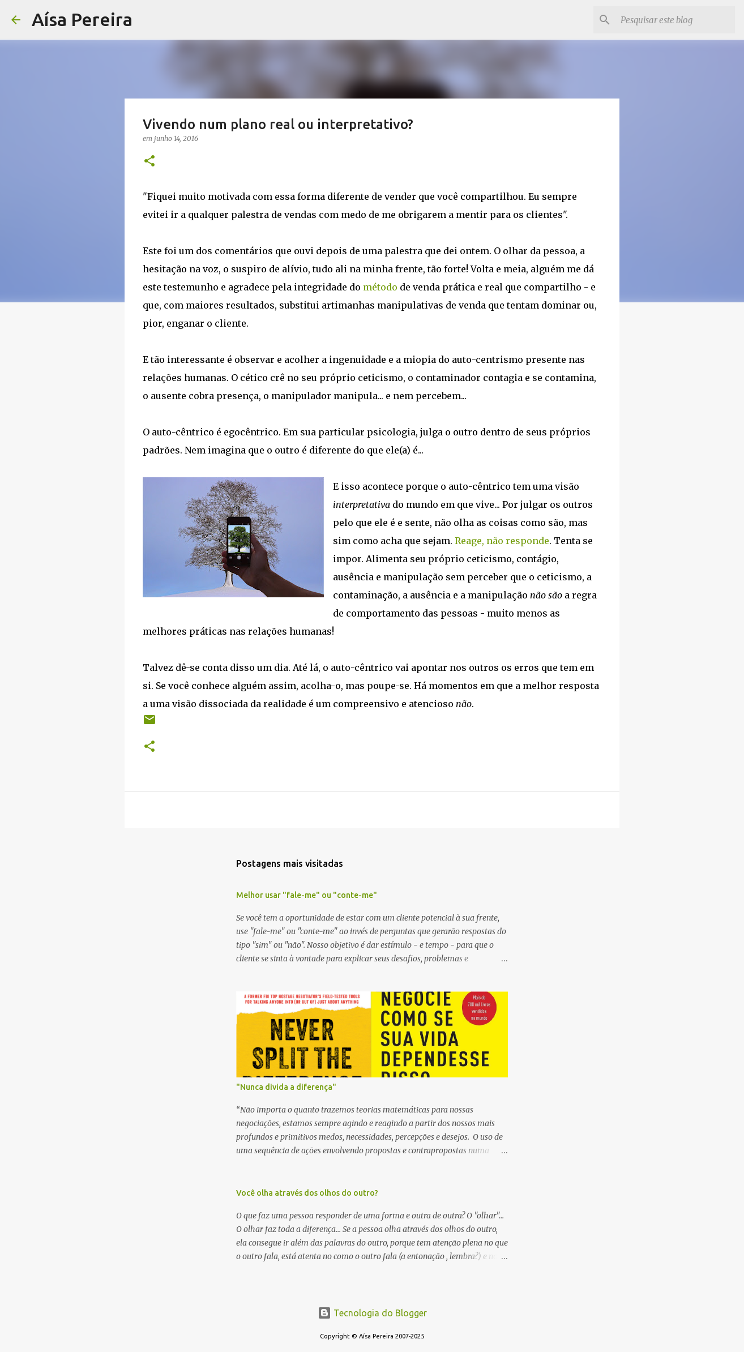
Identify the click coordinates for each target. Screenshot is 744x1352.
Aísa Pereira (82, 19)
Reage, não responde (502, 540)
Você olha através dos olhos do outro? (307, 1192)
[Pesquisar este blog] (675, 19)
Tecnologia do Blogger (372, 1313)
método (380, 287)
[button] (149, 161)
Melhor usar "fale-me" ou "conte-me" (306, 895)
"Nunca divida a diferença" (286, 1087)
